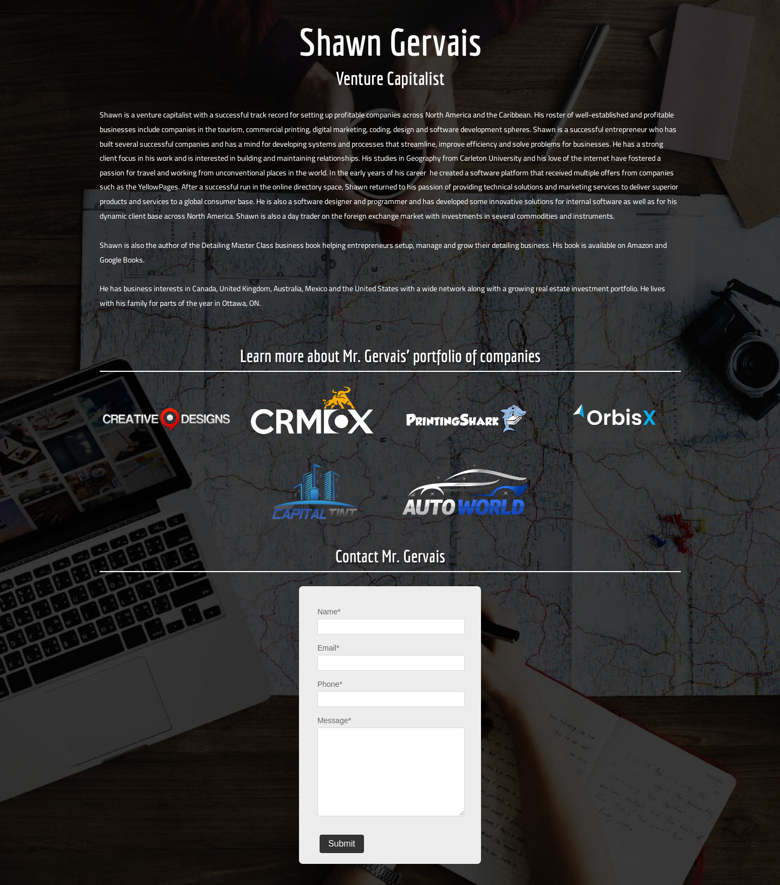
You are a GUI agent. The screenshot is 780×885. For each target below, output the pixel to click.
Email (328, 648)
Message (334, 720)
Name (329, 611)
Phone (329, 684)
